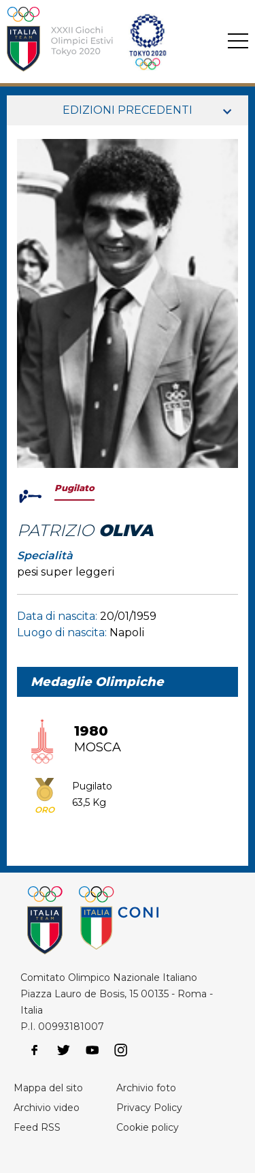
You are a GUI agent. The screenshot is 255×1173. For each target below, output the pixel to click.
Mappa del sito (48, 1088)
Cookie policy (147, 1127)
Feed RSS (37, 1127)
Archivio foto (146, 1088)
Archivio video (47, 1107)
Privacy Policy (149, 1107)
